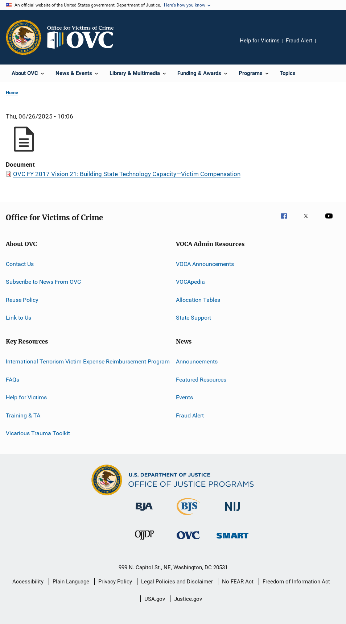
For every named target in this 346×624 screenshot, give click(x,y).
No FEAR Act (238, 581)
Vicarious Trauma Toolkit (38, 433)
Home (12, 92)
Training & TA (23, 415)
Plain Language (71, 581)
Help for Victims (260, 40)
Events (184, 397)
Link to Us (18, 317)
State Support (193, 317)
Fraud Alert (299, 40)
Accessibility (28, 581)
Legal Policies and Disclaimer (177, 581)
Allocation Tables (198, 299)
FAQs (12, 379)
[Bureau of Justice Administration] (144, 512)
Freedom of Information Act (296, 581)
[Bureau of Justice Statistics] (188, 516)
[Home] (83, 37)
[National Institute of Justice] (232, 512)
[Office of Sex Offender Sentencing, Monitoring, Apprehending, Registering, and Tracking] (232, 539)
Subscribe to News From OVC (43, 281)
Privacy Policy (115, 581)
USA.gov (154, 599)
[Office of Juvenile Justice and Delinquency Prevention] (144, 541)
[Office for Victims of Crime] (188, 540)
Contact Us (20, 264)
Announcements (197, 361)
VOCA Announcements (205, 264)
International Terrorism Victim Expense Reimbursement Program (88, 361)
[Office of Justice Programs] (23, 37)
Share (327, 46)
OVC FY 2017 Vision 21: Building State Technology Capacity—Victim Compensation (126, 174)
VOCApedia (190, 281)
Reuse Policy (22, 299)
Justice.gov (188, 599)
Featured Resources (201, 379)
